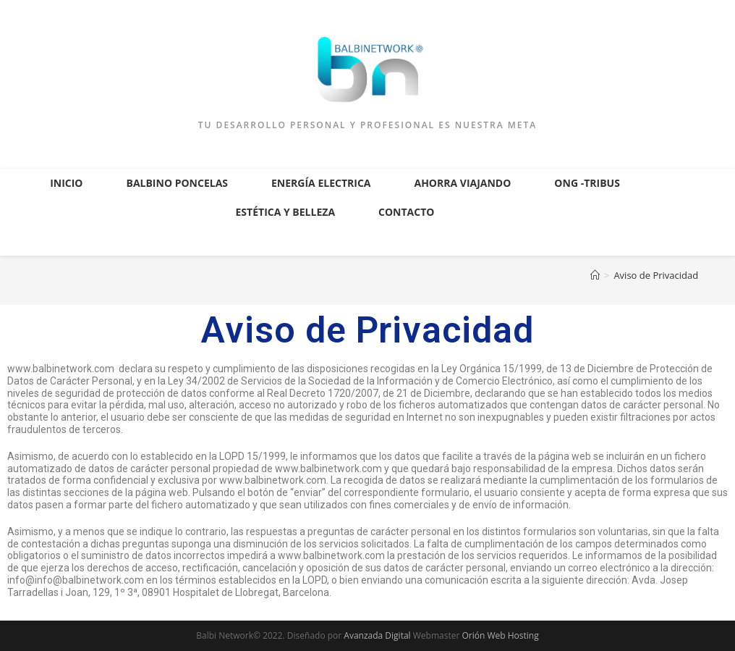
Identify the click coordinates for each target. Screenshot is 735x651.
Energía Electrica (320, 183)
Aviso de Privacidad (655, 275)
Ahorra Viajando (462, 183)
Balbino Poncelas (177, 183)
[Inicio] (595, 275)
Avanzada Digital (377, 635)
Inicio (66, 183)
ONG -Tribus (587, 183)
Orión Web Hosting (500, 635)
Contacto (406, 212)
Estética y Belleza (286, 212)
